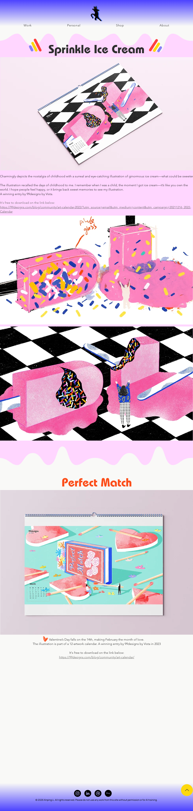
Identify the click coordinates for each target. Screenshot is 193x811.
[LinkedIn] (87, 793)
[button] (73, 25)
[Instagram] (77, 793)
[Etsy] (108, 793)
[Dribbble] (98, 793)
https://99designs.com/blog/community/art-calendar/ (96, 657)
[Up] (187, 790)
